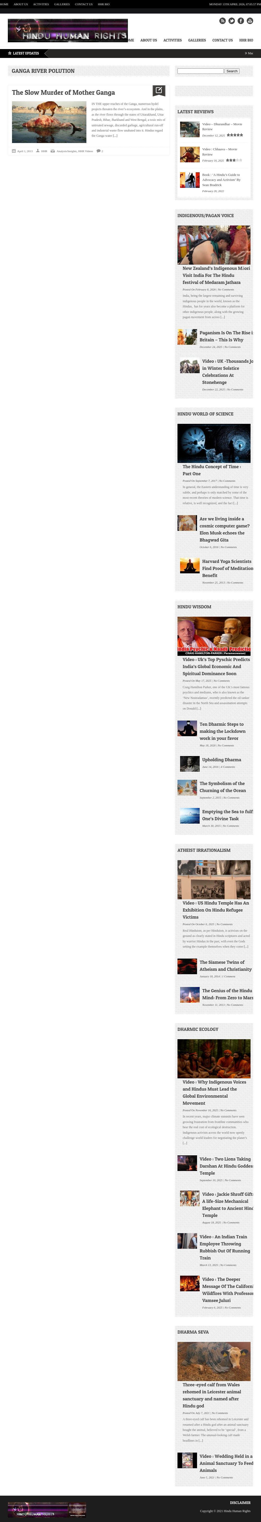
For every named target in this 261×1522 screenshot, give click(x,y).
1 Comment (228, 976)
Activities (41, 4)
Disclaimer (240, 1502)
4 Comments (228, 766)
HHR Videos (85, 151)
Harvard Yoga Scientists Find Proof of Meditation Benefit (227, 568)
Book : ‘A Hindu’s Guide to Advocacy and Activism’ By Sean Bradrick (221, 180)
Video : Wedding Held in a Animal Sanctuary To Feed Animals (227, 1463)
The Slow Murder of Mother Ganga (63, 92)
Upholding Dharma (221, 759)
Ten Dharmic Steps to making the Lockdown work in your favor (223, 731)
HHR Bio (104, 4)
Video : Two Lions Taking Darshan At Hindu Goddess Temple (227, 1166)
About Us (21, 4)
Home (4, 4)
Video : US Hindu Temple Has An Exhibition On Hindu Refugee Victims (216, 910)
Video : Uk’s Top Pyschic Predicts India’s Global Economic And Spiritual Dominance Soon (216, 666)
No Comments (226, 289)
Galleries (62, 4)
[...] (114, 136)
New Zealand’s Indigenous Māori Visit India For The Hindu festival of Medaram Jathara (216, 275)
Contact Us (84, 4)
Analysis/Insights (66, 151)
